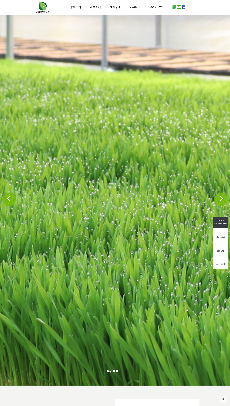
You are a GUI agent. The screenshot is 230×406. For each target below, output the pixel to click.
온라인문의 (156, 7)
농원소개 (75, 7)
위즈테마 (42, 8)
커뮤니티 (135, 7)
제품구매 (115, 7)
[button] (9, 199)
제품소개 (95, 7)
